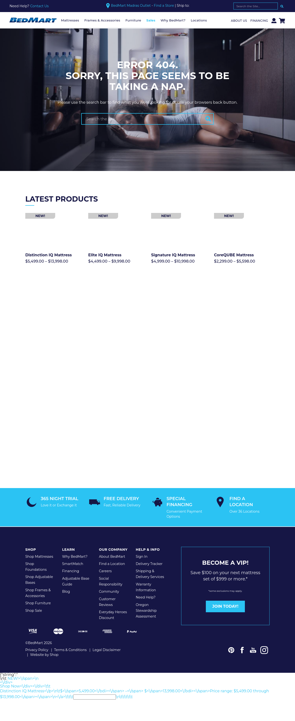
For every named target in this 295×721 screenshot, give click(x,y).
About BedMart (112, 547)
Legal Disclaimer (107, 640)
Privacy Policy (36, 640)
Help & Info (148, 540)
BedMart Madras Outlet (131, 5)
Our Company (113, 540)
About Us (239, 20)
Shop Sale (33, 601)
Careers (105, 562)
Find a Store (164, 6)
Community (109, 582)
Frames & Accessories (102, 20)
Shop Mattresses (39, 547)
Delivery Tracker (149, 554)
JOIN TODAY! (225, 597)
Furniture (133, 20)
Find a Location (112, 554)
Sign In (142, 547)
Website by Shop (44, 645)
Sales (150, 20)
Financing (259, 20)
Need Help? (145, 588)
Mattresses (70, 20)
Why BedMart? (173, 20)
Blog (66, 582)
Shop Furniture (38, 594)
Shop (30, 540)
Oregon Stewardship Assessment (146, 601)
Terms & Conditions (70, 640)
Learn (68, 540)
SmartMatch (72, 554)
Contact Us (39, 6)
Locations (199, 20)
